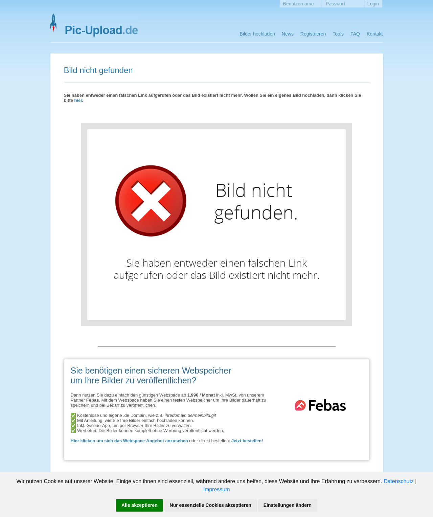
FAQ (355, 34)
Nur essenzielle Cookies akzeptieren (210, 505)
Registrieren (313, 34)
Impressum (216, 489)
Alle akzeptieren (139, 505)
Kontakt (375, 34)
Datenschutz (399, 481)
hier (78, 100)
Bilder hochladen (257, 34)
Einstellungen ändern (288, 505)
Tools (338, 34)
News (288, 34)
